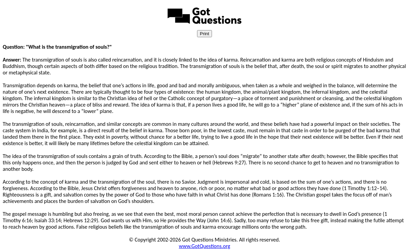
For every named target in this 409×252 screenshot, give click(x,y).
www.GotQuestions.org (204, 246)
